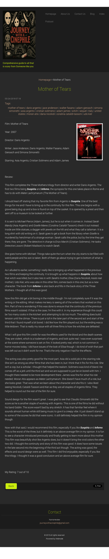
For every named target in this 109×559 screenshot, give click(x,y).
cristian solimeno (45, 111)
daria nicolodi (47, 114)
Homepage (45, 79)
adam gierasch (84, 108)
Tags (7, 103)
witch (75, 111)
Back (11, 486)
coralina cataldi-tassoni (69, 114)
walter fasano (67, 108)
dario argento (33, 108)
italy (90, 111)
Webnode (59, 539)
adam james (63, 111)
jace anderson (50, 108)
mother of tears (16, 108)
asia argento (28, 111)
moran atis (33, 114)
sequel (83, 111)
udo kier (88, 114)
